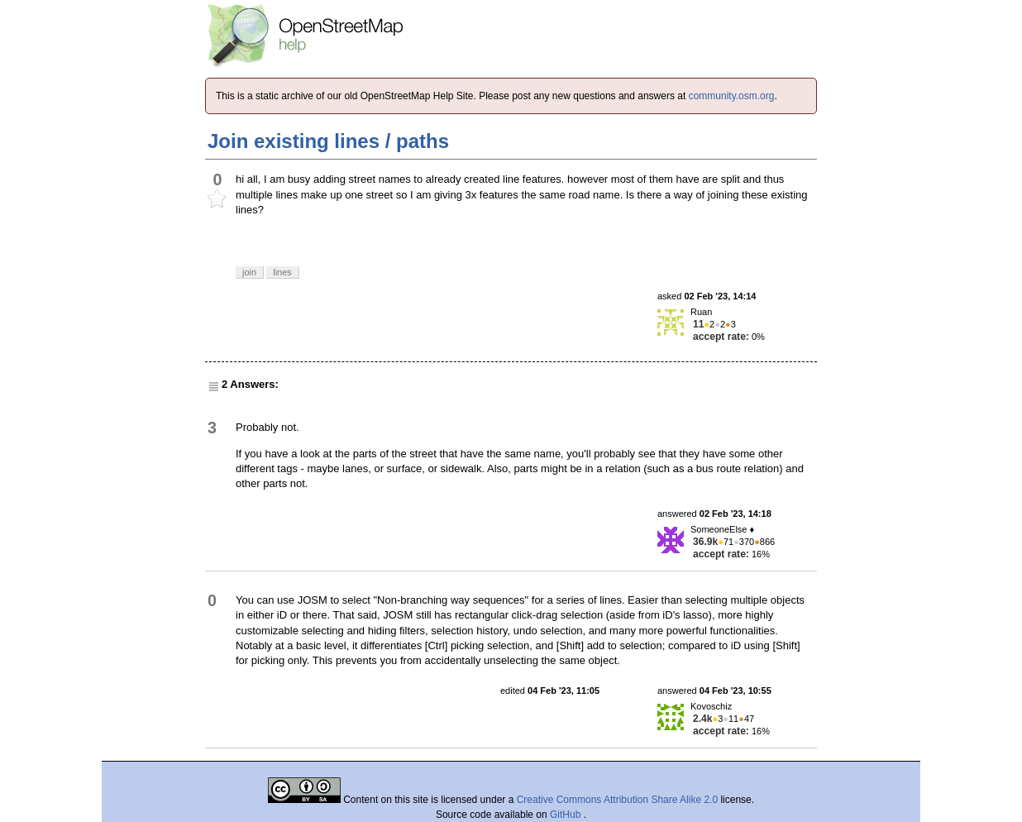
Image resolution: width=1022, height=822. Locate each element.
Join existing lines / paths (328, 141)
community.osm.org (732, 96)
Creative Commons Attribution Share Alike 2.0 (617, 799)
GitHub (567, 814)
